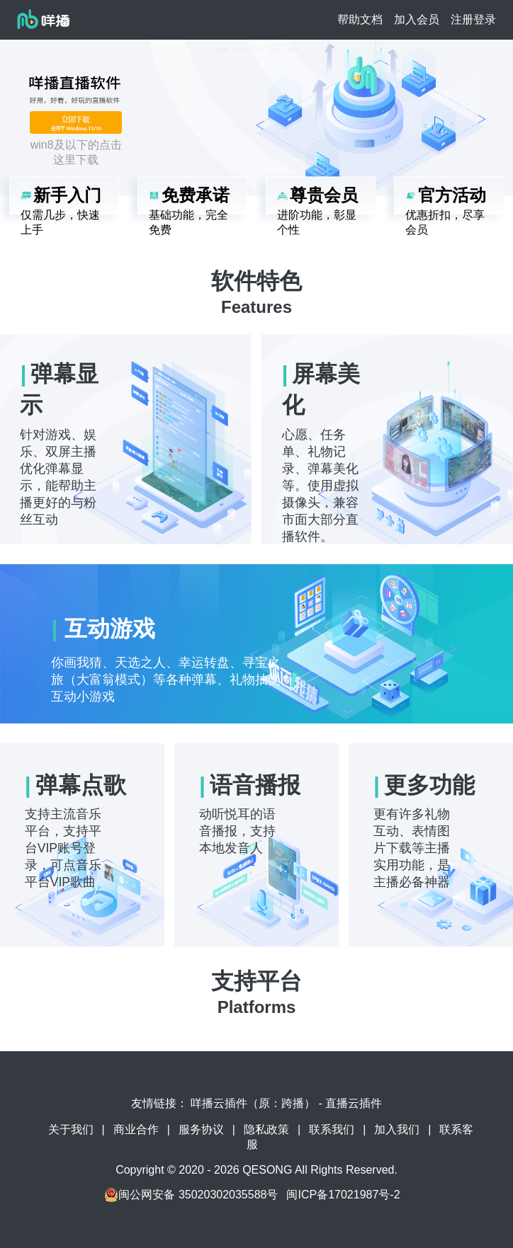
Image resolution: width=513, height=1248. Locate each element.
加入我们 (396, 1129)
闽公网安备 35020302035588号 (191, 1195)
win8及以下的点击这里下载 (76, 152)
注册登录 (473, 19)
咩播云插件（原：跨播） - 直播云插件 (286, 1103)
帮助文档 (360, 19)
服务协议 (201, 1129)
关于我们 (71, 1129)
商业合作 (136, 1129)
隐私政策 (266, 1129)
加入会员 (416, 19)
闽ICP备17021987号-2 (343, 1195)
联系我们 (331, 1129)
